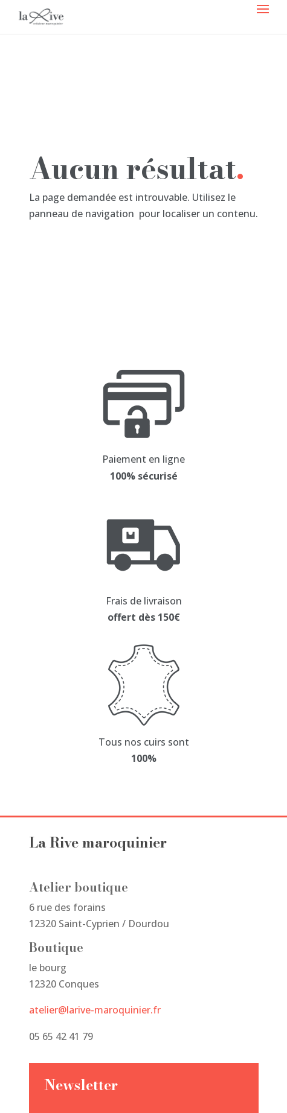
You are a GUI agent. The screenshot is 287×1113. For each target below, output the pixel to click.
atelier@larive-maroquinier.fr (95, 749)
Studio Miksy (58, 1086)
